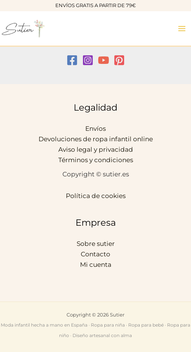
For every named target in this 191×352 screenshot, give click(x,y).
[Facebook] (72, 60)
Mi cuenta (95, 264)
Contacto (95, 254)
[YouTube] (103, 60)
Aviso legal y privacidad (95, 149)
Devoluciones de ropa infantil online (95, 139)
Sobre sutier (96, 243)
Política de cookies (96, 196)
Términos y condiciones (95, 160)
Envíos (95, 128)
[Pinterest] (119, 60)
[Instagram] (87, 60)
